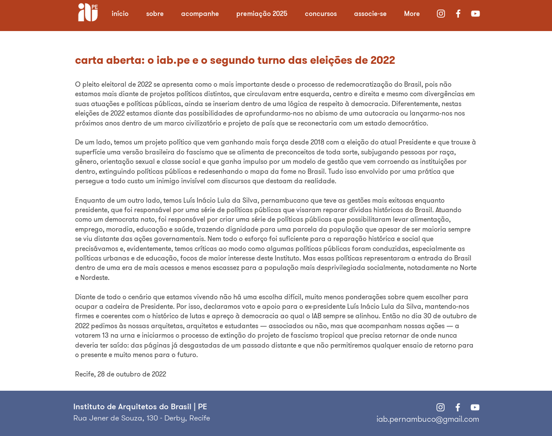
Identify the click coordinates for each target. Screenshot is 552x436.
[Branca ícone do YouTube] (475, 13)
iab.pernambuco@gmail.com (427, 419)
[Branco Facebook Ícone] (458, 13)
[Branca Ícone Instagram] (441, 13)
